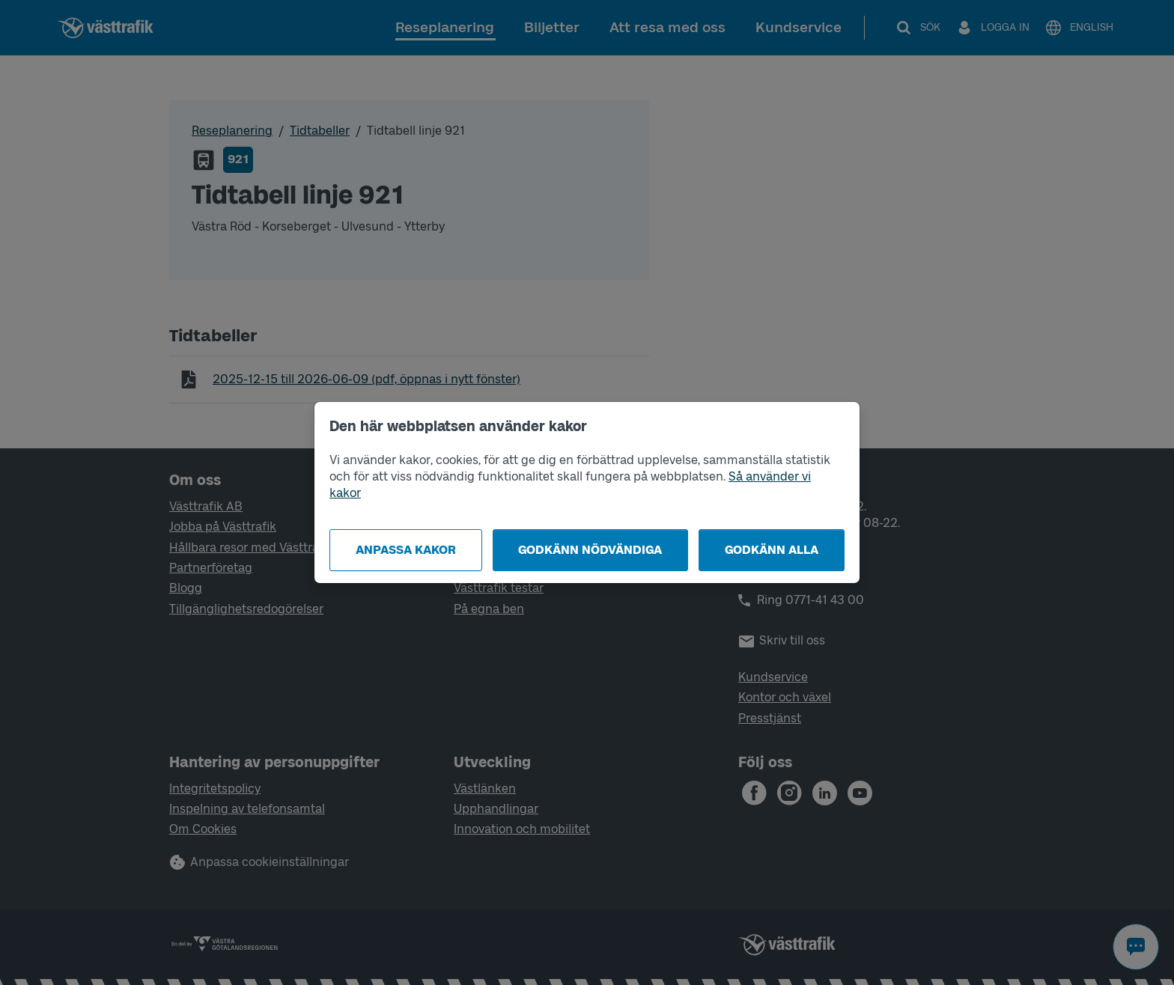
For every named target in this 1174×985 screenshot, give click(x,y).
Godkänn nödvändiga (590, 550)
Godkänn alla (771, 550)
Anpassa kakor (406, 550)
